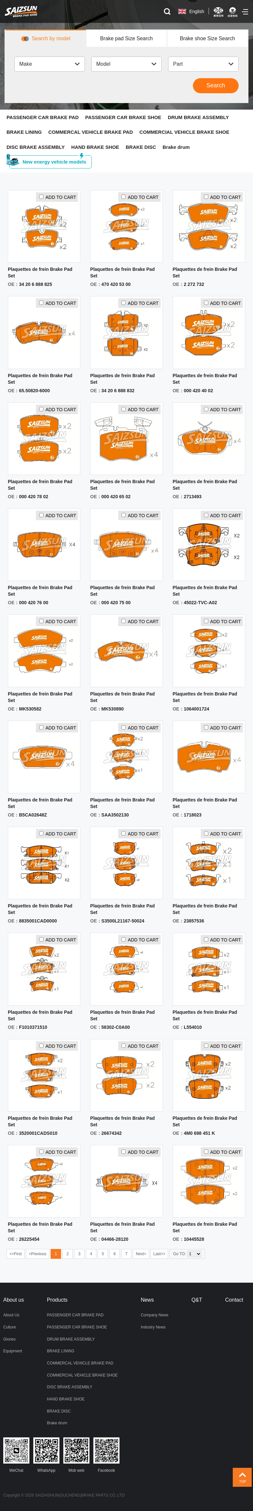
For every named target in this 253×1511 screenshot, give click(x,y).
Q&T (196, 1300)
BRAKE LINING (24, 132)
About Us (11, 1315)
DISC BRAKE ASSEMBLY (36, 147)
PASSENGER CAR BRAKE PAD (43, 117)
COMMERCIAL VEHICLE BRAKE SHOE (185, 132)
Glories (9, 1339)
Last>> (159, 1254)
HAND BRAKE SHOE (95, 147)
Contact (234, 1300)
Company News (154, 1315)
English (196, 11)
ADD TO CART (57, 198)
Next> (141, 1254)
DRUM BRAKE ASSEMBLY (199, 117)
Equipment (12, 1351)
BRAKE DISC (141, 147)
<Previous (37, 1254)
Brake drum (176, 147)
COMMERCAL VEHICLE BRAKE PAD (90, 132)
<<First (15, 1254)
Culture (9, 1327)
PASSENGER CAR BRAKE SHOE (124, 117)
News (147, 1300)
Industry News (153, 1327)
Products (57, 1300)
